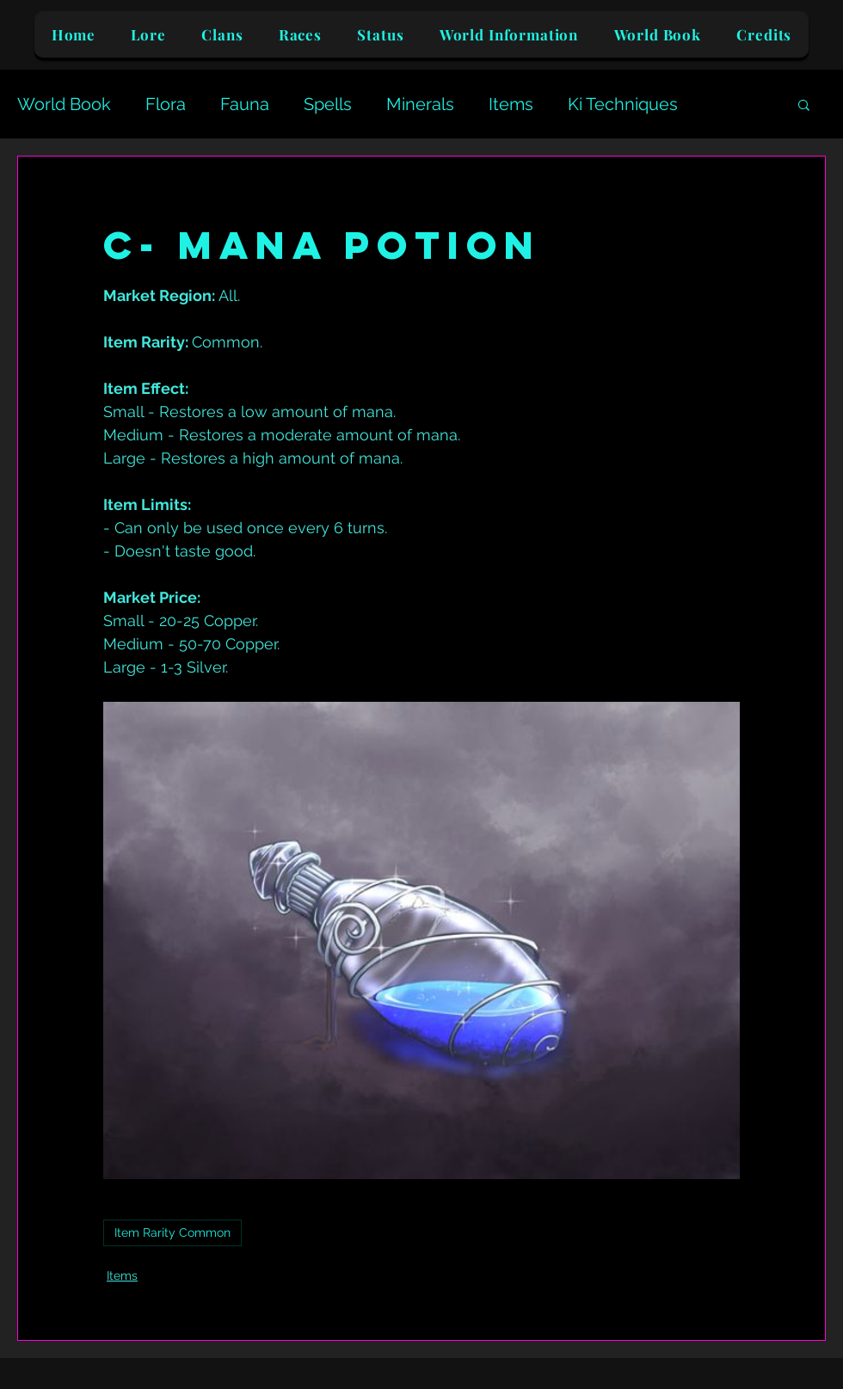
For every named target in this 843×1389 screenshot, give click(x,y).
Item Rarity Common (172, 1232)
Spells (328, 104)
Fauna (244, 104)
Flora (165, 104)
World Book (64, 104)
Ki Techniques (623, 104)
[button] (804, 104)
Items (511, 104)
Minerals (420, 104)
